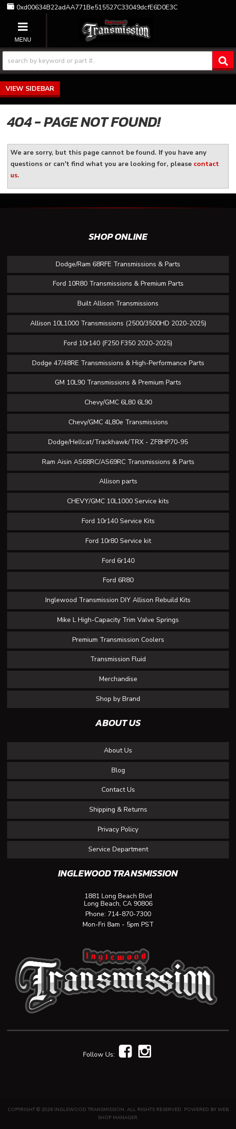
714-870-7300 (129, 914)
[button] (118, 61)
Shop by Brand (118, 698)
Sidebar (39, 88)
